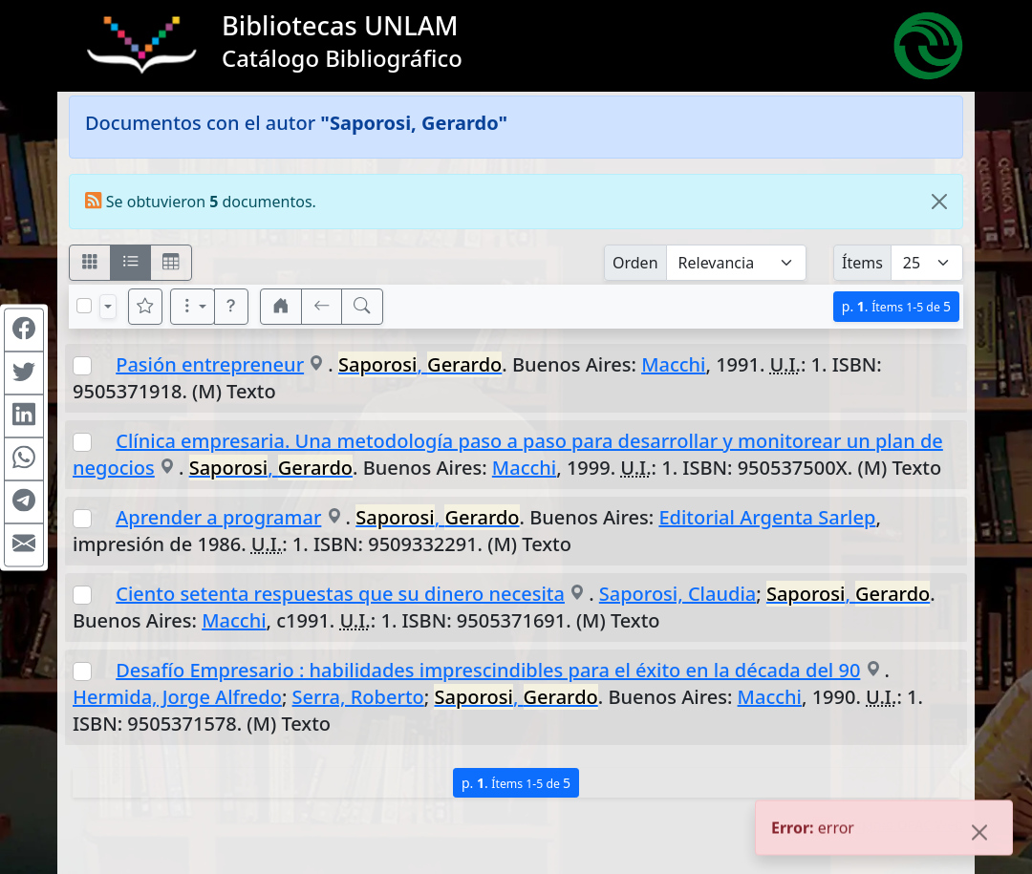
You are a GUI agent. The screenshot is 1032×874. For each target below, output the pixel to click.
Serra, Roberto (358, 697)
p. (896, 306)
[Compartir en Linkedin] (24, 415)
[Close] (939, 201)
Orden (635, 262)
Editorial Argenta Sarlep (766, 517)
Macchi (673, 364)
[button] (231, 306)
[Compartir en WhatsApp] (24, 458)
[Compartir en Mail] (24, 544)
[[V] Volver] (322, 306)
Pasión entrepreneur (210, 364)
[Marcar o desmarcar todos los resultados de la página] (84, 305)
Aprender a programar (218, 517)
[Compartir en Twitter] (24, 372)
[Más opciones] (193, 306)
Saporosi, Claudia (677, 594)
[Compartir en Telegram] (24, 501)
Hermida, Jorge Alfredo (177, 697)
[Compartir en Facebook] (24, 330)
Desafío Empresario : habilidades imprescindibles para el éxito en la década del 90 (488, 670)
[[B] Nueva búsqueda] (362, 306)
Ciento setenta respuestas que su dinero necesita (340, 594)
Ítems (862, 262)
